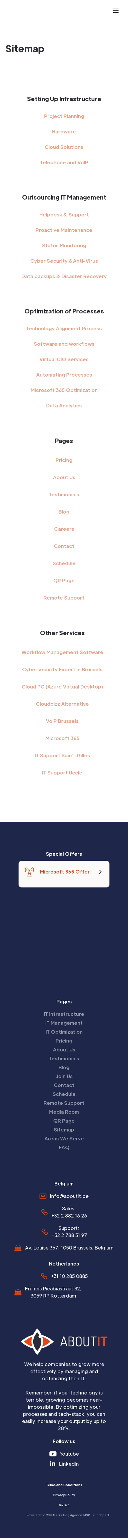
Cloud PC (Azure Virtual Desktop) (62, 686)
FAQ (64, 1147)
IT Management (64, 1023)
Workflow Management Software (62, 652)
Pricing (64, 460)
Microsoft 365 (62, 738)
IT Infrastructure (64, 1014)
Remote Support (64, 598)
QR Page (64, 580)
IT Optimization (64, 1032)
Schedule (64, 563)
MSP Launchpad (96, 1515)
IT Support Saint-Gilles (62, 755)
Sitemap (64, 1129)
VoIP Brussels (62, 721)
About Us (64, 477)
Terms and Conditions (64, 1485)
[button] (116, 11)
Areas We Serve (64, 1138)
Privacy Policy (64, 1495)
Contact (64, 546)
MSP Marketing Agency (64, 1515)
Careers (64, 529)
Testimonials (64, 494)
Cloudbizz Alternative (62, 704)
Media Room (64, 1112)
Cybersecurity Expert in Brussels (62, 669)
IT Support (62, 772)
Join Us (64, 1076)
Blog (64, 512)
